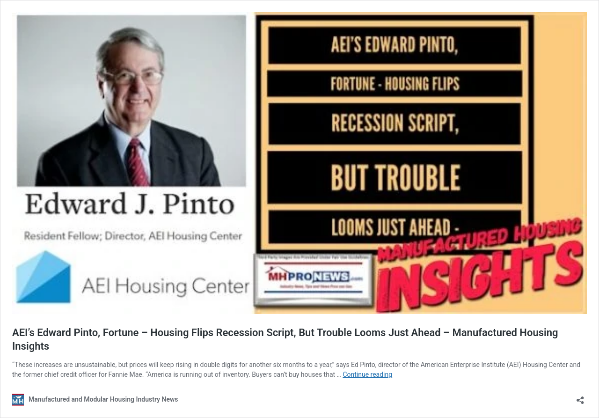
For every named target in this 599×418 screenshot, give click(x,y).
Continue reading (367, 374)
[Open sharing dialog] (580, 397)
